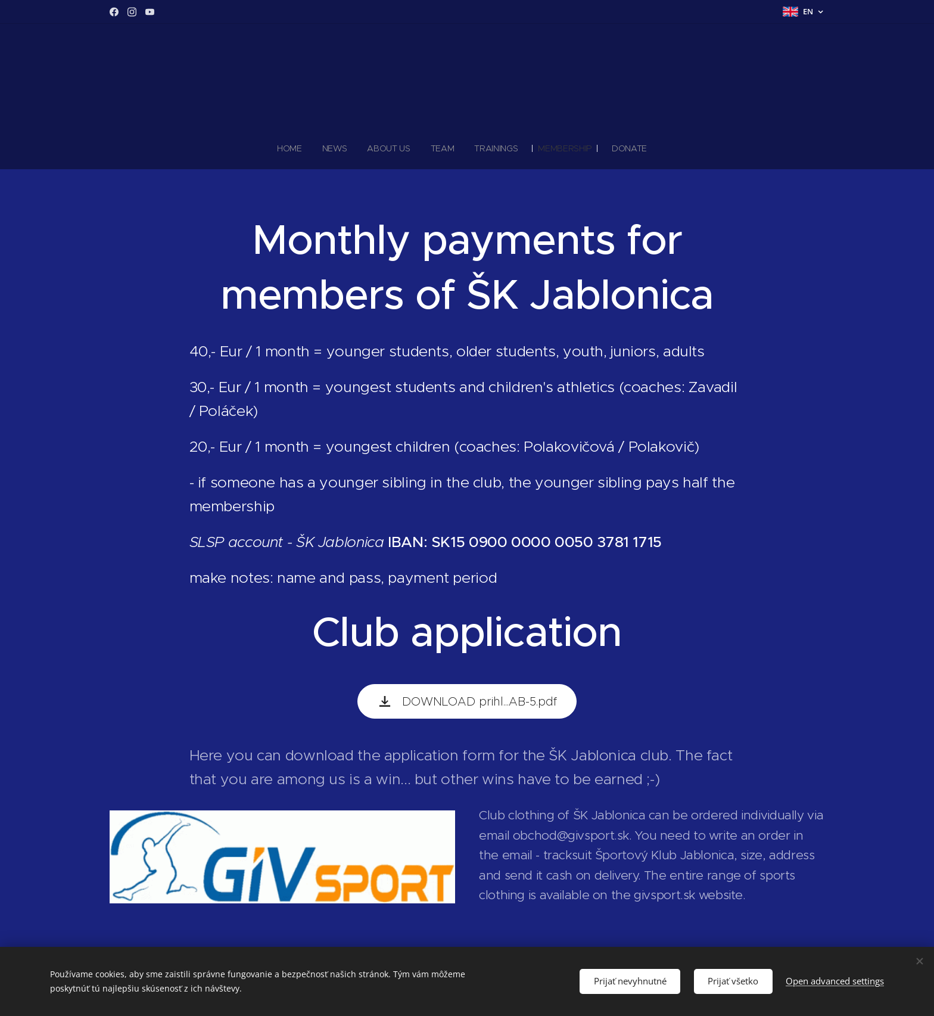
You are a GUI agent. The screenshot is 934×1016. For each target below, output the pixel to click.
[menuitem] (294, 148)
